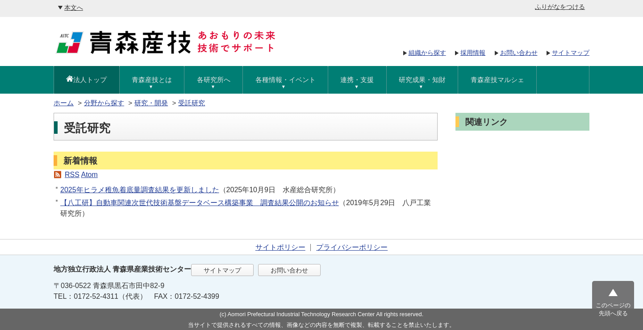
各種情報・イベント (285, 79)
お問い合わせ (519, 52)
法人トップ (90, 79)
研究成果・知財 (422, 79)
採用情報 (472, 52)
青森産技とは (152, 79)
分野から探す (104, 103)
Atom (89, 174)
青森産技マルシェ (497, 79)
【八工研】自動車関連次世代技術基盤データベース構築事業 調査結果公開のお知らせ (199, 202)
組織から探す (427, 52)
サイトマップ (570, 52)
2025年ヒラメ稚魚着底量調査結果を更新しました (139, 190)
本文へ (73, 7)
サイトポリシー (280, 247)
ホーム (64, 103)
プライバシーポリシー (352, 247)
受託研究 (191, 103)
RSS (72, 174)
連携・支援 (357, 79)
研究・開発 (151, 103)
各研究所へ (213, 79)
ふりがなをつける (560, 6)
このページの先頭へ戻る (613, 309)
